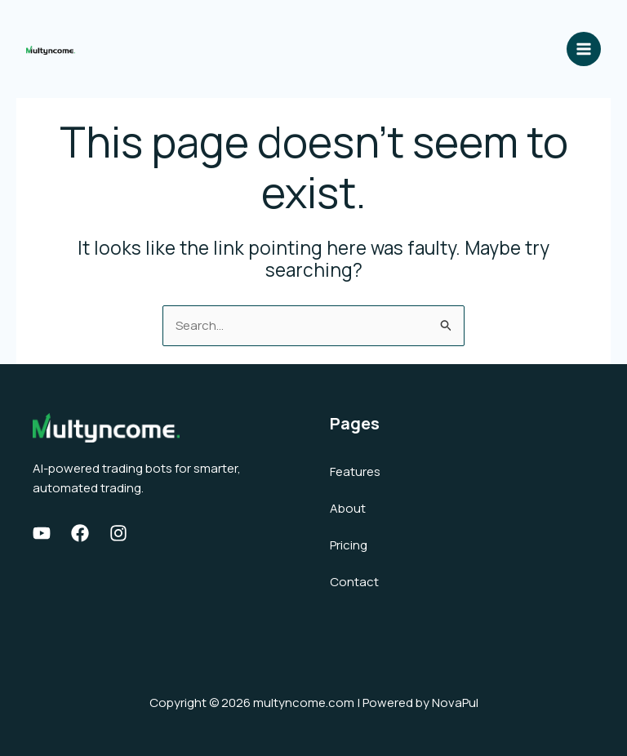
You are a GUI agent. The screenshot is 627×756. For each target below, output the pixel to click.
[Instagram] (118, 533)
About (348, 508)
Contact (354, 581)
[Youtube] (42, 533)
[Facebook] (80, 533)
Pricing (348, 545)
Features (355, 471)
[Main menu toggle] (584, 49)
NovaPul (455, 702)
